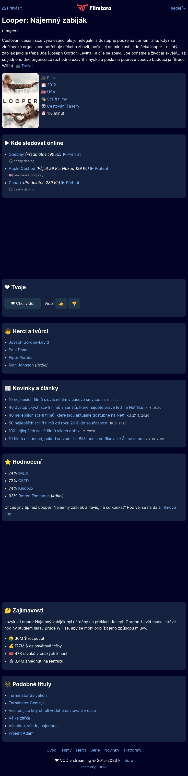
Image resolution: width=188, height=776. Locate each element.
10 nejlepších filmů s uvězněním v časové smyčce (54, 399)
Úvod (52, 750)
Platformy (132, 750)
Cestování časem (63, 106)
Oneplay (16, 154)
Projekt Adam (21, 733)
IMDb (23, 473)
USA (51, 91)
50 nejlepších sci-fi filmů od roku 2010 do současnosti (59, 423)
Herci (81, 750)
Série (95, 750)
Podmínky (88, 767)
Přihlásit (12, 8)
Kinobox (25, 488)
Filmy (67, 750)
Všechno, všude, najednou (33, 725)
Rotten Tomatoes (34, 495)
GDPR (102, 767)
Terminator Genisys (27, 702)
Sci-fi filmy (57, 99)
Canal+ (15, 182)
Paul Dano (18, 349)
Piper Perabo (21, 357)
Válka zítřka (19, 718)
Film (51, 77)
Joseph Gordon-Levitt (29, 342)
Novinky (111, 750)
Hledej (177, 8)
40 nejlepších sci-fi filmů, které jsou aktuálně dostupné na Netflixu (70, 415)
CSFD (23, 480)
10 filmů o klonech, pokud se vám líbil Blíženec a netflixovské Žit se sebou (77, 438)
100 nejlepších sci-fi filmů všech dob (42, 430)
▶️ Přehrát (72, 154)
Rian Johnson (21, 365)
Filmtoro (125, 760)
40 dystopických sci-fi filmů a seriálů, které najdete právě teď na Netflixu (76, 407)
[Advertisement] (94, 238)
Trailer (27, 65)
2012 (51, 84)
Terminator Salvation (28, 695)
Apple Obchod (22, 168)
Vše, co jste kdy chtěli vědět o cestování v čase (52, 710)
